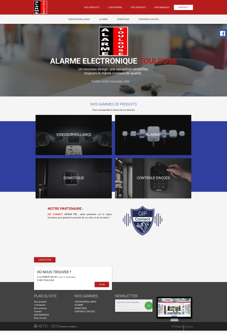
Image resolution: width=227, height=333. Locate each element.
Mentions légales (69, 326)
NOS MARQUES (162, 7)
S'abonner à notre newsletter (128, 302)
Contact (183, 7)
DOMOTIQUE (123, 19)
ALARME (103, 19)
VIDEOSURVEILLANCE (79, 19)
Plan (102, 284)
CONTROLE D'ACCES (149, 19)
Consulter (44, 260)
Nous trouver (40, 318)
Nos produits (91, 7)
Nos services (138, 7)
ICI (133, 81)
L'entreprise (115, 7)
